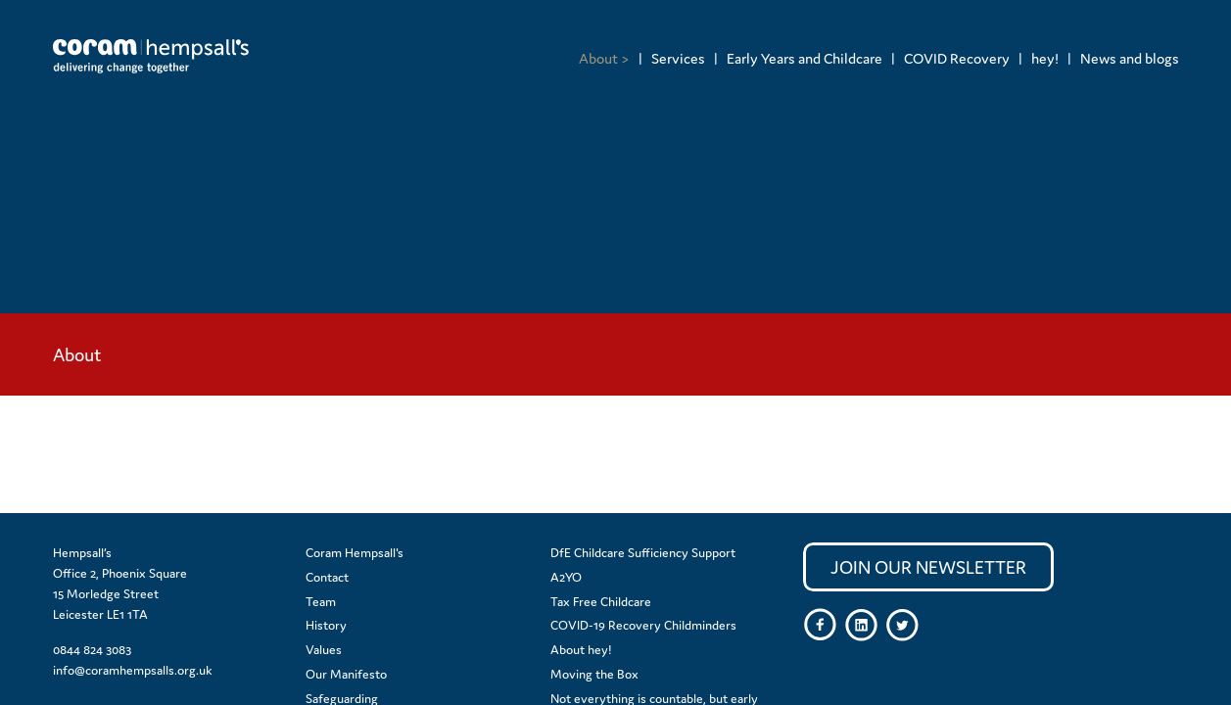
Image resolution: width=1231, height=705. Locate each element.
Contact (327, 577)
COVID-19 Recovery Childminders (643, 625)
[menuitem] (604, 58)
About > (604, 58)
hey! (1045, 58)
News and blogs (1129, 58)
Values (324, 649)
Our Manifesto (346, 674)
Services (678, 58)
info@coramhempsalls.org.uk (133, 670)
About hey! (580, 649)
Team (321, 601)
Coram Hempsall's (354, 552)
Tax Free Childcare (600, 601)
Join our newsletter (928, 567)
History (326, 625)
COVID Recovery (957, 58)
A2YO (566, 577)
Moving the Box (594, 674)
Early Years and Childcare (804, 58)
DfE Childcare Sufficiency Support (642, 552)
